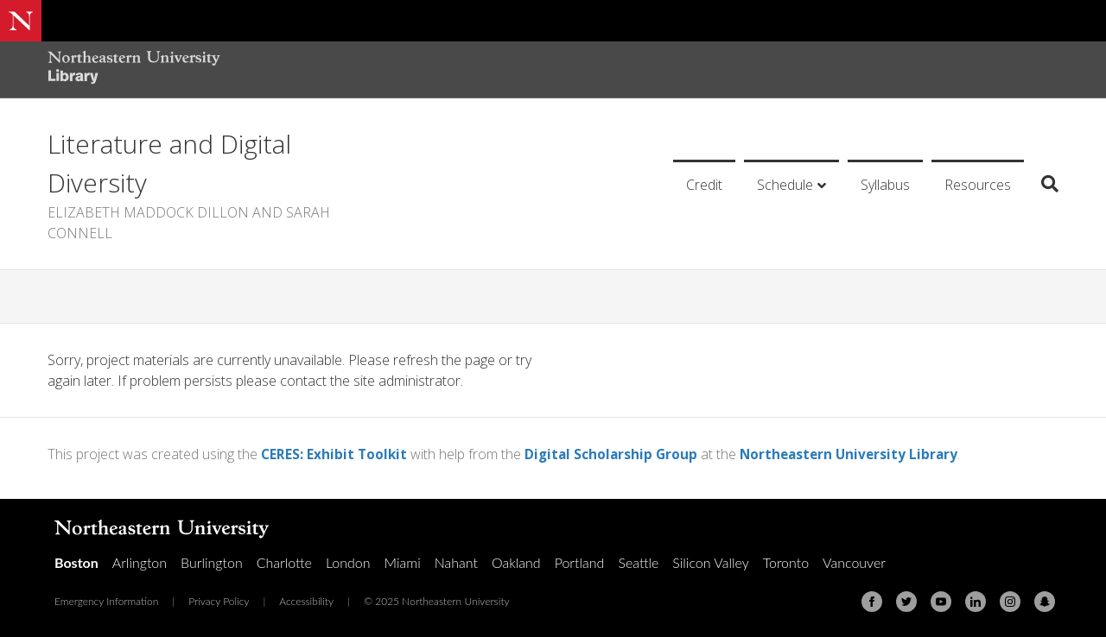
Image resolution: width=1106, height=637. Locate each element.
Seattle (638, 562)
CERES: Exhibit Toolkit (335, 454)
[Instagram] (1010, 601)
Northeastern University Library (857, 454)
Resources (977, 184)
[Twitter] (906, 601)
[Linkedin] (975, 601)
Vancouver (854, 562)
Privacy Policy (218, 601)
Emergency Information (106, 601)
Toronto (786, 562)
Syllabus (885, 184)
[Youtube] (941, 601)
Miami (403, 562)
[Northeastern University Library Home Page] (134, 69)
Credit (704, 184)
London (348, 562)
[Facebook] (871, 601)
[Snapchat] (1044, 601)
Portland (580, 562)
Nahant (456, 562)
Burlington (212, 562)
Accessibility (306, 601)
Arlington (139, 562)
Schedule (785, 184)
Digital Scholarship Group (615, 454)
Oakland (516, 562)
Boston (76, 562)
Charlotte (284, 562)
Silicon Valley (710, 562)
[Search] (1043, 184)
